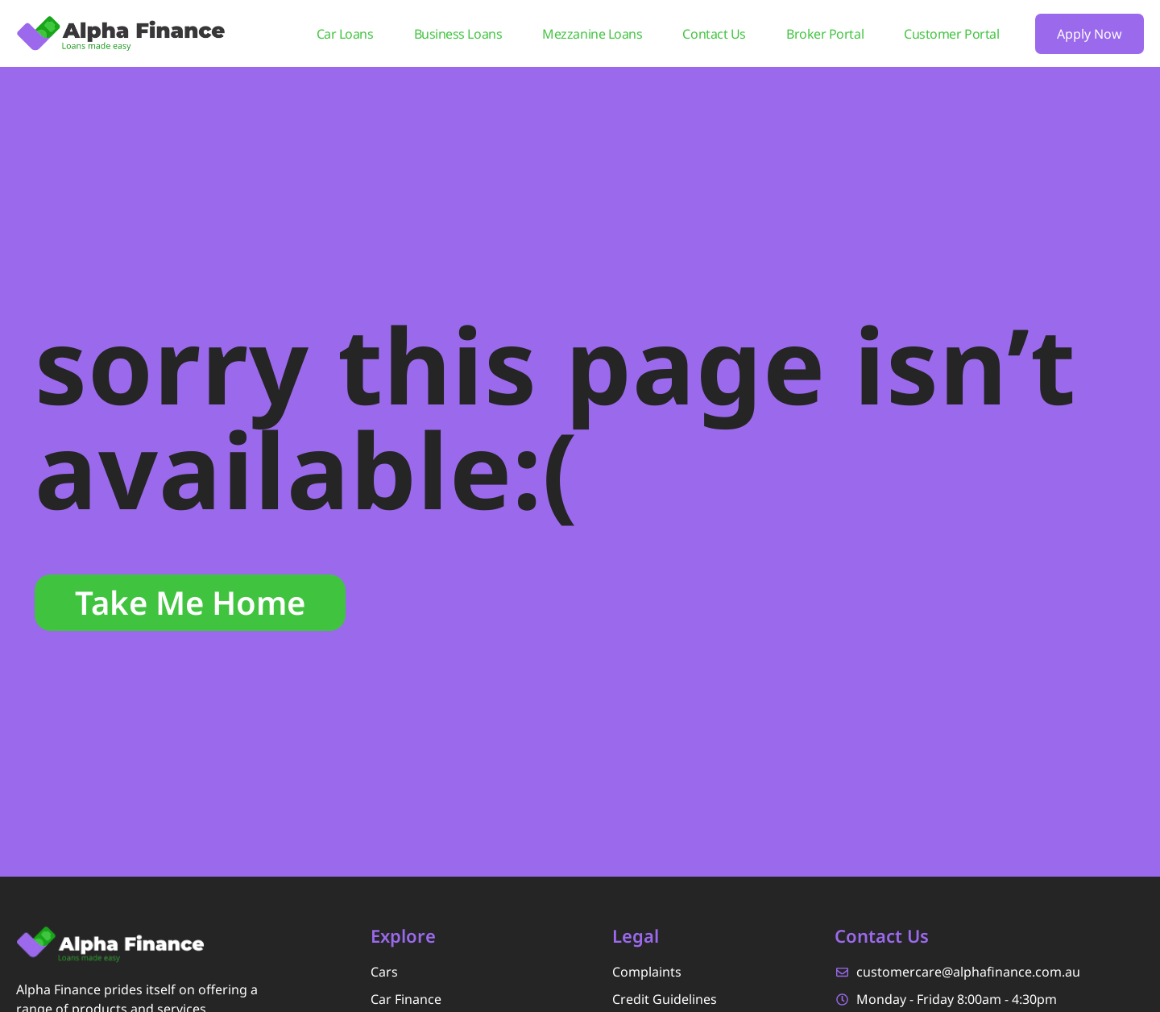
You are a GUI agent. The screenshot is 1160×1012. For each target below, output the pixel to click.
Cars (384, 972)
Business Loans (458, 34)
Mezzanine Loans (592, 34)
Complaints (647, 972)
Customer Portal (951, 34)
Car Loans (345, 34)
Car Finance (406, 999)
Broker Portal (825, 34)
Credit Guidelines (664, 999)
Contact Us (714, 34)
